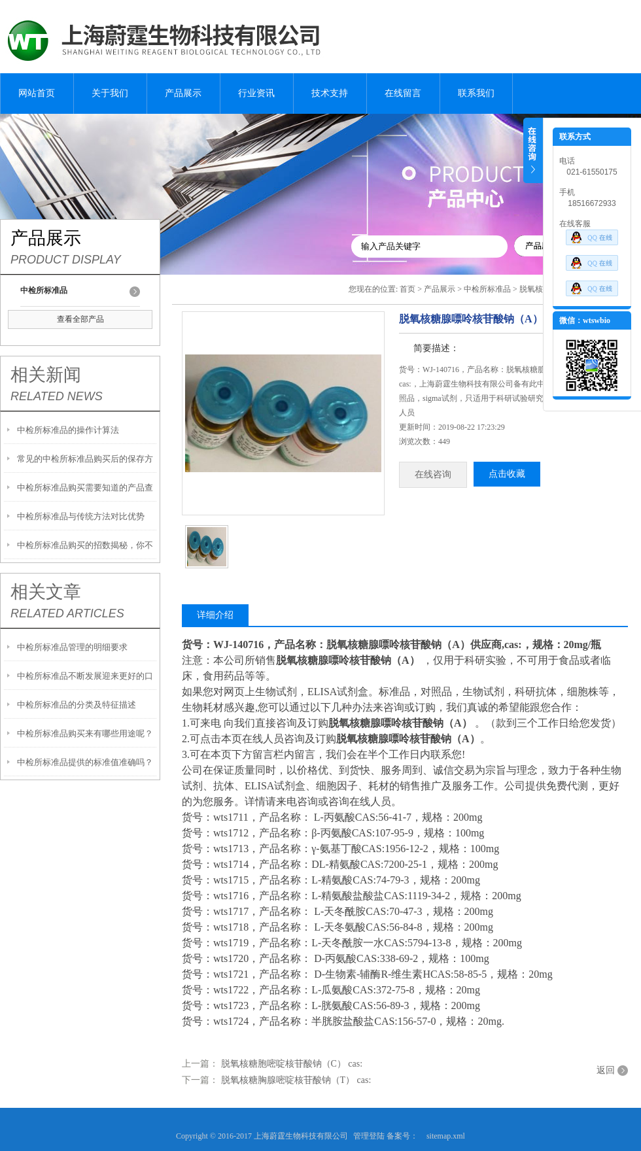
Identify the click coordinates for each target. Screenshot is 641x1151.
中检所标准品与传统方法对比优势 (81, 516)
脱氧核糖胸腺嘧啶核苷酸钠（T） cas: (296, 1080)
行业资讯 (256, 93)
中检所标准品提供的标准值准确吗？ (85, 762)
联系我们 (476, 93)
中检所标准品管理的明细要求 (72, 647)
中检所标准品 (487, 289)
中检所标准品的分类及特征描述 (76, 705)
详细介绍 (215, 615)
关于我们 (110, 93)
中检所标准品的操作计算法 (68, 430)
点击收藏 (507, 474)
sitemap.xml (445, 1136)
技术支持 (329, 93)
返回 (606, 1070)
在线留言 (403, 93)
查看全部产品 (80, 319)
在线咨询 (433, 474)
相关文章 (45, 592)
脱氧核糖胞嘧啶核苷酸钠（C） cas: (292, 1064)
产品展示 (183, 93)
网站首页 (36, 93)
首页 (407, 289)
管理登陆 (369, 1136)
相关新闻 (45, 375)
